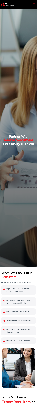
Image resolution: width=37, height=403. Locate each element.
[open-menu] (33, 4)
